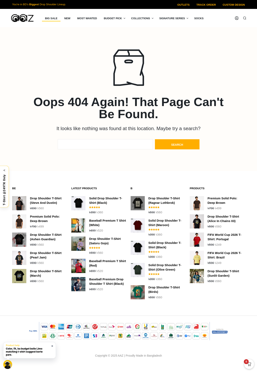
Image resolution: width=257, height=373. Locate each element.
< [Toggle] (4, 170)
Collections (140, 18)
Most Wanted (87, 18)
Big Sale (51, 18)
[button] (29, 350)
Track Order (206, 4)
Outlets (183, 4)
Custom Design (234, 4)
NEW (67, 18)
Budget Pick (113, 18)
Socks (199, 18)
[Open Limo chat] (7, 364)
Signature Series (172, 18)
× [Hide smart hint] (52, 346)
